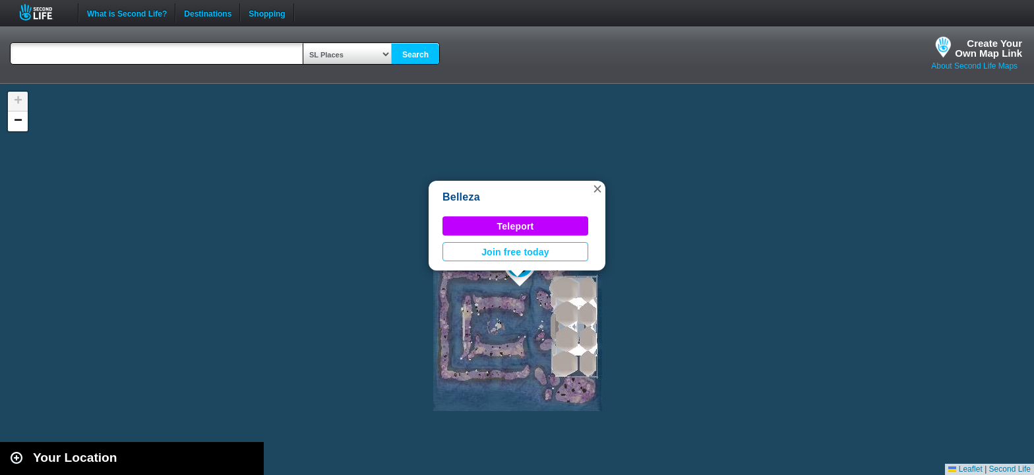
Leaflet (965, 469)
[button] (597, 189)
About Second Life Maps (974, 66)
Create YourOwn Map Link (988, 48)
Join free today (515, 252)
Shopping (267, 12)
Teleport (515, 226)
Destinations (207, 12)
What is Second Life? (127, 12)
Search (415, 54)
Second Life (43, 12)
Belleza (461, 197)
